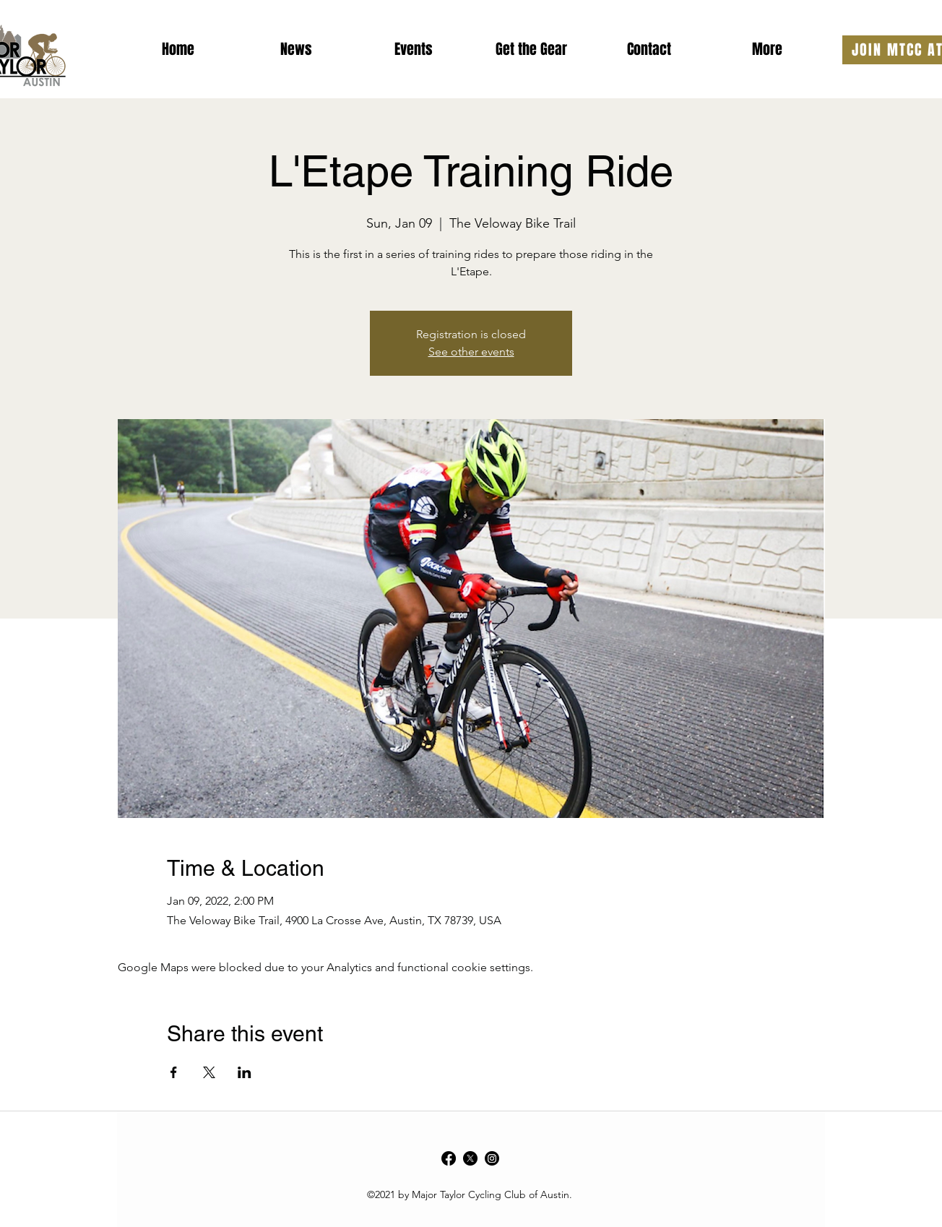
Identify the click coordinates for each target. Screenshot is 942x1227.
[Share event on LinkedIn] (244, 1072)
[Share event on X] (209, 1072)
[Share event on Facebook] (174, 1072)
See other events (471, 351)
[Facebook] (448, 1158)
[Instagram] (492, 1158)
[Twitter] (470, 1158)
